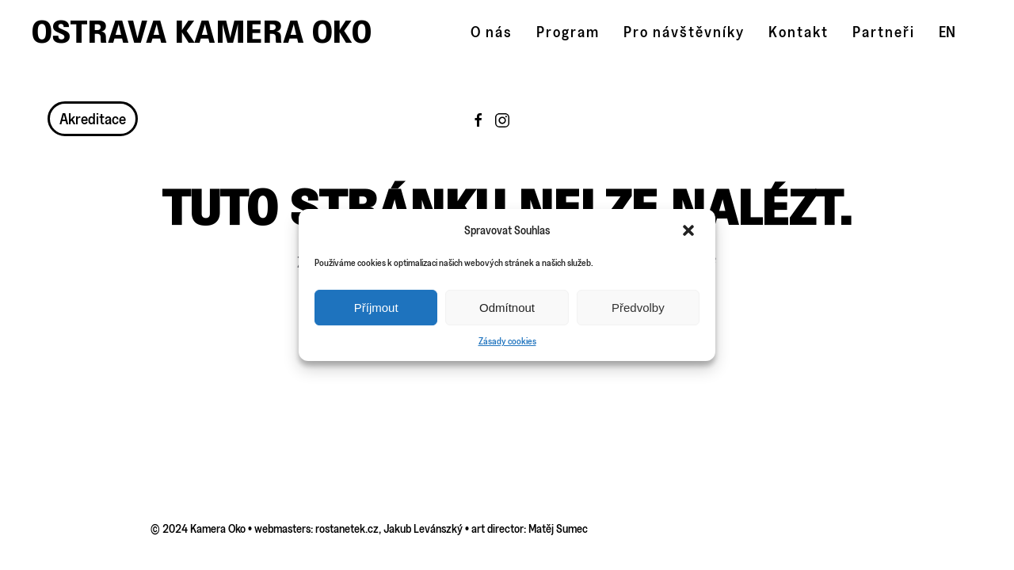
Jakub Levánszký (423, 528)
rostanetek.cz (347, 528)
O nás (492, 31)
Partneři (883, 31)
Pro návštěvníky (684, 31)
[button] (690, 230)
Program (568, 31)
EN (947, 31)
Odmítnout (507, 307)
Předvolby (638, 307)
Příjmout (376, 307)
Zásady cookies (507, 341)
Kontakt (798, 31)
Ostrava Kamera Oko (202, 31)
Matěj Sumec (558, 528)
